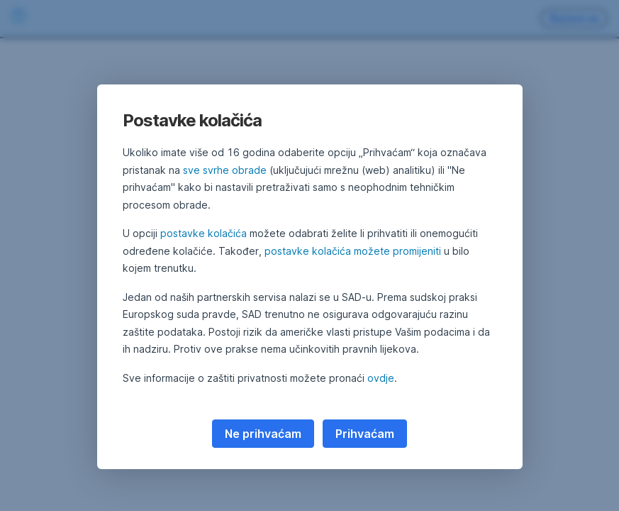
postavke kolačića (203, 233)
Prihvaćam (364, 434)
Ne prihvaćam (263, 434)
